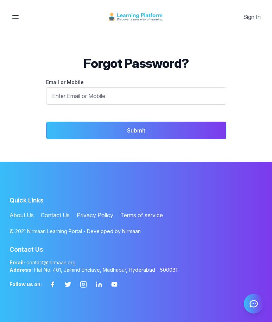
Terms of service (141, 215)
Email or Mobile (65, 82)
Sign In (252, 16)
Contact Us (55, 215)
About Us (22, 215)
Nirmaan (131, 231)
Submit (136, 130)
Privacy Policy (95, 215)
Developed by (114, 231)
